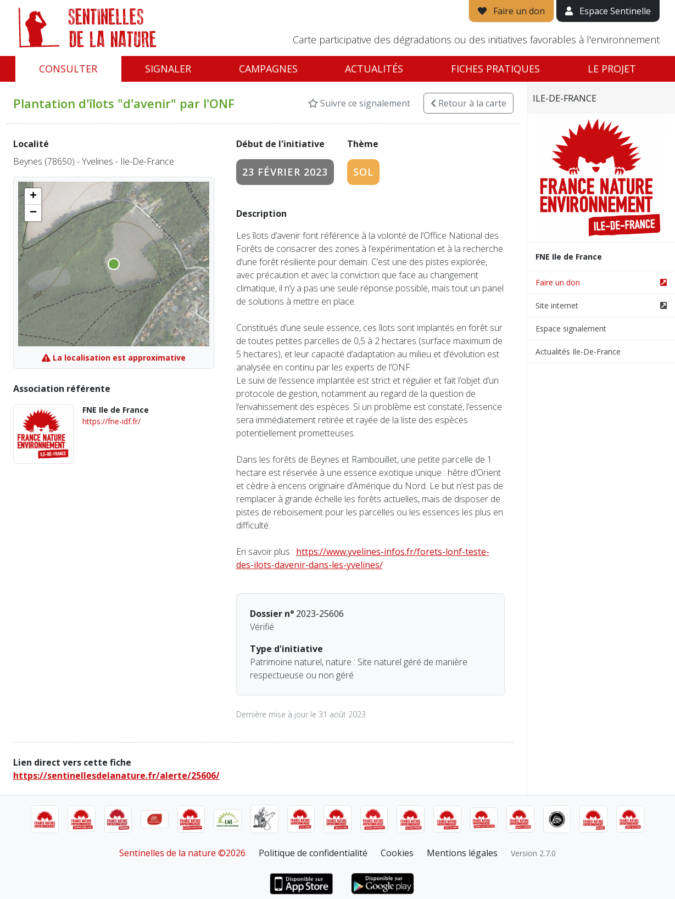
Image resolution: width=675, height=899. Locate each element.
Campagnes (268, 68)
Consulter (68, 68)
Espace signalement (570, 328)
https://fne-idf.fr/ (111, 421)
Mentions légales (462, 853)
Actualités (374, 68)
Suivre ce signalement (359, 103)
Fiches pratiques (495, 68)
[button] (33, 196)
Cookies (397, 853)
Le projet (612, 68)
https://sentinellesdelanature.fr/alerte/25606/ (116, 775)
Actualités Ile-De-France (578, 351)
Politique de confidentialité (313, 853)
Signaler (168, 68)
